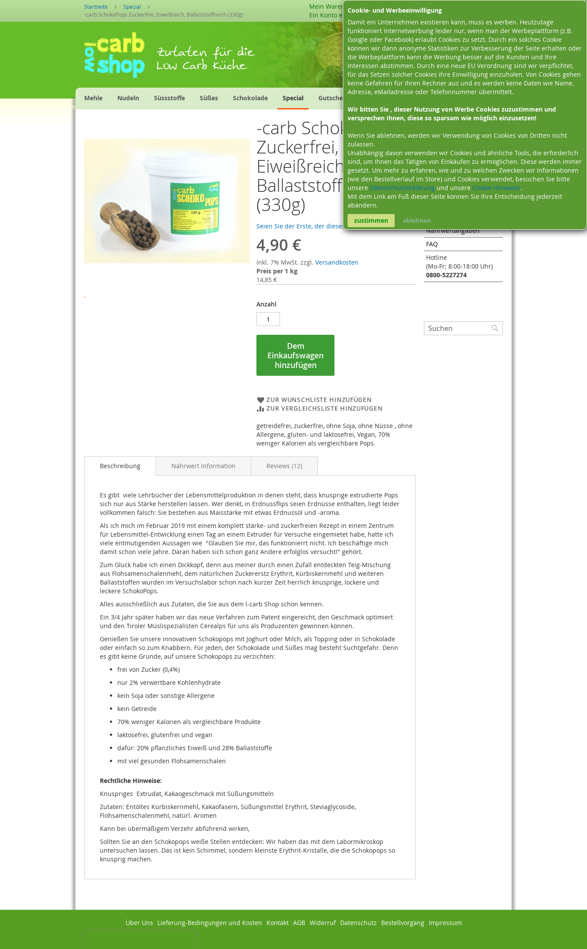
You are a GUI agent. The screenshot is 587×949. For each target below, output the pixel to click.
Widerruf (323, 922)
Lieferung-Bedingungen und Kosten (209, 922)
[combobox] (463, 328)
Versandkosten (336, 262)
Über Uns (139, 922)
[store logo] (120, 58)
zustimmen (371, 220)
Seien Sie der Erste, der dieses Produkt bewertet (326, 226)
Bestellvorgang (402, 922)
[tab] (120, 466)
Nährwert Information (203, 466)
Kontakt (277, 922)
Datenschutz (358, 922)
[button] (167, 290)
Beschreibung (120, 466)
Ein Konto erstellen (337, 15)
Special (132, 6)
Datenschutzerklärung (403, 188)
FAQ (432, 244)
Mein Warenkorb (333, 6)
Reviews (284, 466)
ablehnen (417, 220)
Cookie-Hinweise (496, 188)
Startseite (96, 6)
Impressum (445, 922)
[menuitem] (93, 98)
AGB (299, 922)
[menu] (239, 98)
